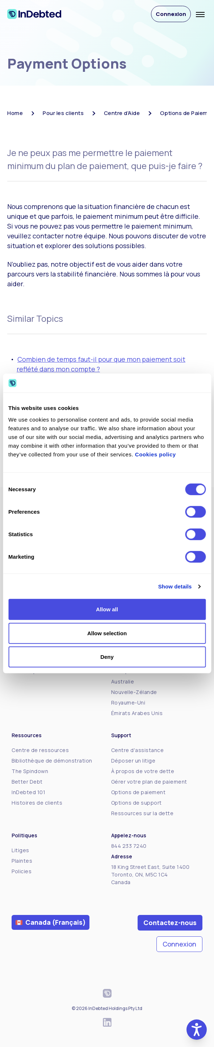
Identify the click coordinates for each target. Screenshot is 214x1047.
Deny (107, 657)
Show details (175, 586)
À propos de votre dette (143, 771)
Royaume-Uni (128, 702)
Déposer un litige (133, 760)
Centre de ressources (40, 750)
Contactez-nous (170, 922)
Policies (22, 871)
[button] (196, 1029)
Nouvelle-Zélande (134, 692)
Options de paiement (138, 792)
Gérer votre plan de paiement (149, 781)
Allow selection (107, 633)
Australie (122, 681)
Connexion (171, 14)
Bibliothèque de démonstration (52, 760)
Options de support (136, 802)
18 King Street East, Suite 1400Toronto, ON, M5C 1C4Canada (150, 874)
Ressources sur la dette (142, 813)
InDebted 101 (28, 792)
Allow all (107, 609)
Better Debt (27, 781)
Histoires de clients (37, 802)
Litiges (20, 850)
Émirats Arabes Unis (137, 713)
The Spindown (30, 771)
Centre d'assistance (137, 750)
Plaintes (22, 860)
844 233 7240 (129, 845)
